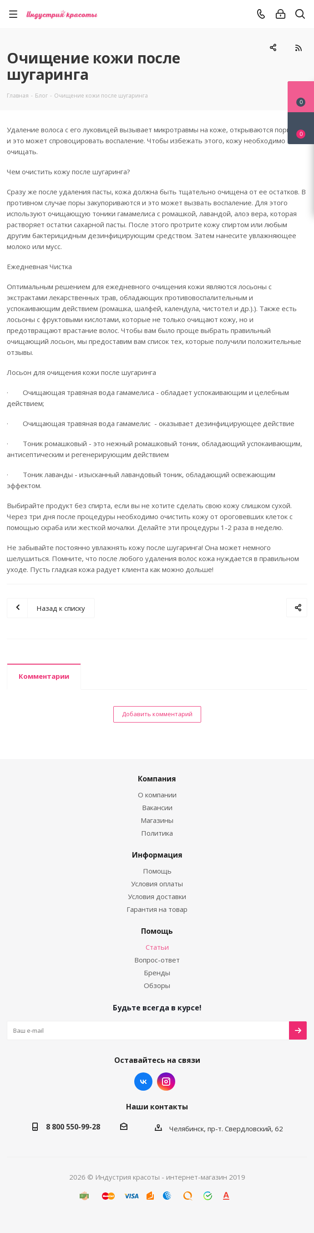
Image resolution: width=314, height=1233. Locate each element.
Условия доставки (157, 896)
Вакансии (157, 807)
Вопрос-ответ (157, 959)
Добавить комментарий (157, 714)
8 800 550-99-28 (73, 1127)
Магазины (157, 820)
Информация (157, 855)
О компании (157, 794)
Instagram (166, 1081)
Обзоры (157, 985)
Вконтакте (143, 1081)
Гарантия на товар (157, 909)
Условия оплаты (157, 883)
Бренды (157, 972)
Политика (157, 833)
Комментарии (44, 676)
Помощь (157, 870)
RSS (298, 48)
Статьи (157, 947)
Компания (157, 779)
